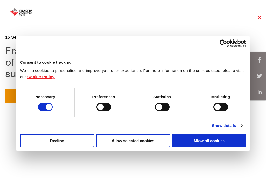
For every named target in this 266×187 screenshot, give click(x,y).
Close (259, 20)
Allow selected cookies (133, 140)
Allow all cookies (209, 140)
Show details (224, 125)
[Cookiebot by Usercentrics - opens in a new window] (223, 43)
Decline (57, 140)
